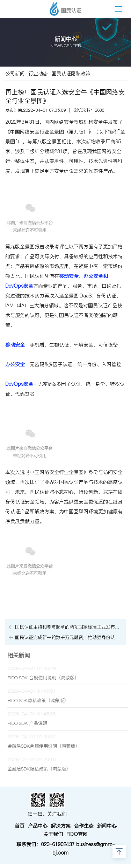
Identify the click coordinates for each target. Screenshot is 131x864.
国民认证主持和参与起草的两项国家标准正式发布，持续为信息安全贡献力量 (68, 627)
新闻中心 (107, 825)
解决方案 (61, 825)
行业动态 (38, 73)
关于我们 (53, 834)
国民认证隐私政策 (70, 73)
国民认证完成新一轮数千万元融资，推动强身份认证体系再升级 (68, 637)
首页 (19, 825)
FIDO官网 (77, 834)
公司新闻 (15, 73)
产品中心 (38, 825)
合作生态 (84, 825)
